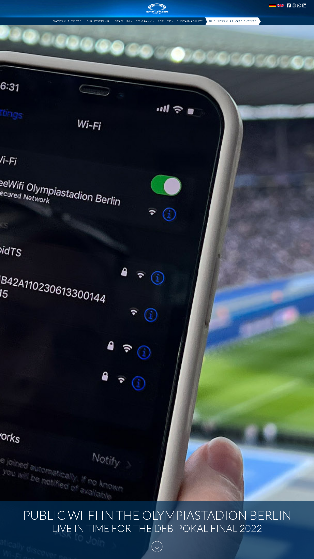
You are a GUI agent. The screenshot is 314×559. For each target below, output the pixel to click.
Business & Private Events (232, 21)
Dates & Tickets (67, 21)
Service (164, 21)
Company (144, 21)
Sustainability (190, 21)
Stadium (122, 21)
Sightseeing (98, 21)
